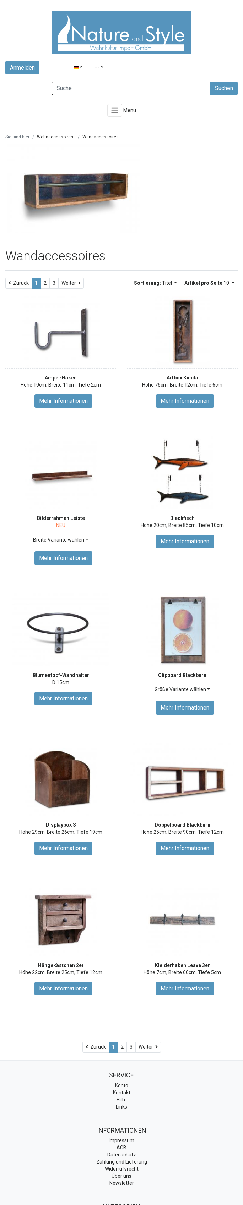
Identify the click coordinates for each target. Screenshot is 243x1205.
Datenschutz (121, 1154)
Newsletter (121, 1183)
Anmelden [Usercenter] (22, 67)
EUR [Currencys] (97, 67)
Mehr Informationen (63, 401)
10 (207, 283)
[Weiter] (71, 283)
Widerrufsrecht (122, 1169)
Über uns (121, 1176)
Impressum (121, 1140)
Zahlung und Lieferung (121, 1162)
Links (121, 1107)
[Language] (78, 67)
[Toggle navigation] (114, 110)
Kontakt (121, 1092)
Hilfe (122, 1100)
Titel (153, 283)
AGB (121, 1147)
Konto (121, 1085)
